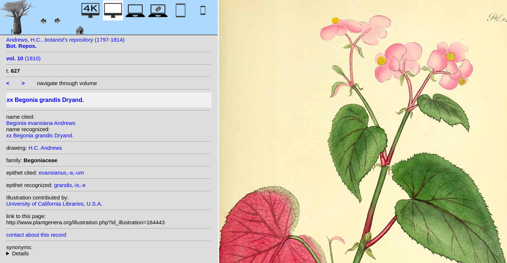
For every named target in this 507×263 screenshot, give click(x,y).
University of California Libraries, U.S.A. (54, 204)
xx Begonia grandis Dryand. (39, 135)
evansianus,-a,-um (61, 172)
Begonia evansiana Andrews (40, 123)
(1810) (23, 58)
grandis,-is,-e (70, 185)
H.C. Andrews (45, 148)
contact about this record (36, 235)
